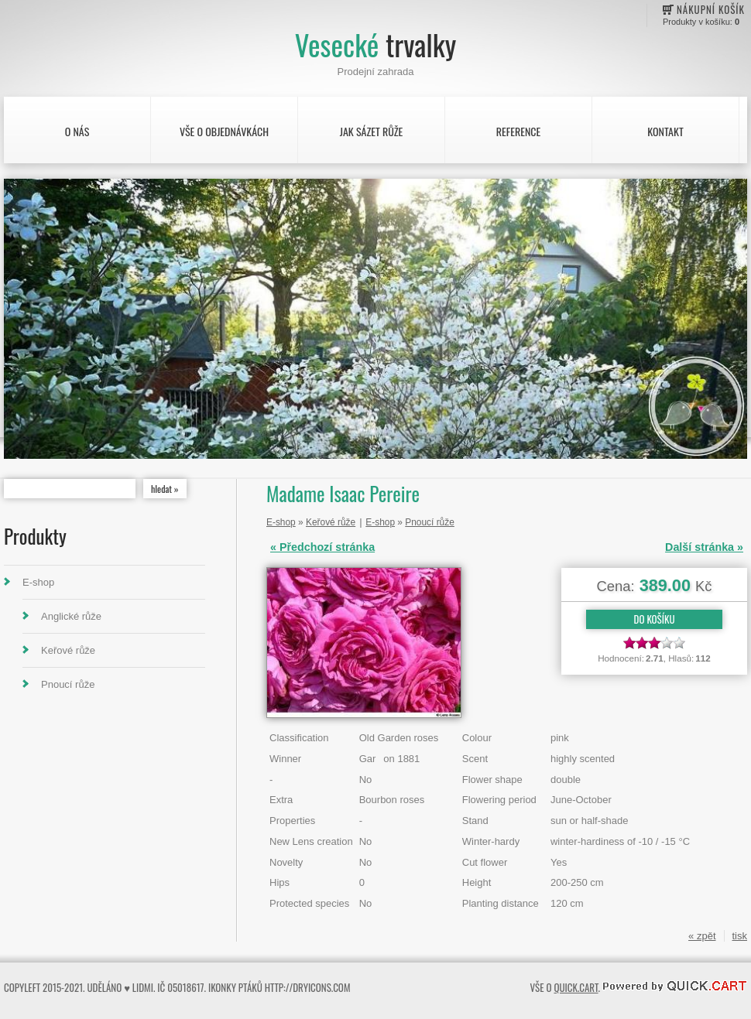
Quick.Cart (576, 987)
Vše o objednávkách (224, 131)
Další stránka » (704, 547)
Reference (518, 131)
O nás (77, 131)
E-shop (38, 582)
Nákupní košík (711, 9)
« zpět (701, 936)
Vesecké (375, 44)
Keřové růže (68, 650)
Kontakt (665, 131)
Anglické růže (71, 616)
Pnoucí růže (67, 684)
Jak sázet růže (371, 131)
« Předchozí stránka (322, 547)
